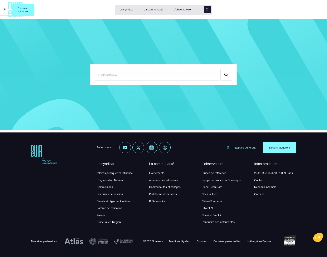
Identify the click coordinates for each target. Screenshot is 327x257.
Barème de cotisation (109, 208)
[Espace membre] (268, 10)
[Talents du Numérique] (123, 241)
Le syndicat (126, 9)
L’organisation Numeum (111, 180)
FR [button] (314, 9)
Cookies (201, 241)
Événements (156, 173)
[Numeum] (15, 9)
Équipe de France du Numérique (221, 180)
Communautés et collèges (165, 187)
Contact (259, 180)
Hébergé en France (259, 241)
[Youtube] (151, 147)
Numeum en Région (109, 222)
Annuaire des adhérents (163, 180)
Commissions (105, 187)
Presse (101, 215)
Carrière (259, 194)
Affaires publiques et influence (115, 173)
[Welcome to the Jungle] (165, 147)
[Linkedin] (125, 147)
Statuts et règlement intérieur (114, 201)
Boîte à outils (157, 201)
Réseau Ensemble (265, 187)
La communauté (154, 9)
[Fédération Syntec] (98, 241)
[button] (318, 237)
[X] (138, 147)
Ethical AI (207, 208)
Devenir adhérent (291, 9)
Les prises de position (110, 194)
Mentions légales (179, 241)
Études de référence (214, 173)
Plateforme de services (163, 194)
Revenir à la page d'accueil (163, 106)
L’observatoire (182, 9)
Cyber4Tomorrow (212, 201)
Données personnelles (226, 241)
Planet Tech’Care (212, 187)
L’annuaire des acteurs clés (218, 222)
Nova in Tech (209, 194)
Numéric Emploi (211, 215)
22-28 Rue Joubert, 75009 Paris (273, 173)
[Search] (207, 9)
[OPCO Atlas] (73, 241)
